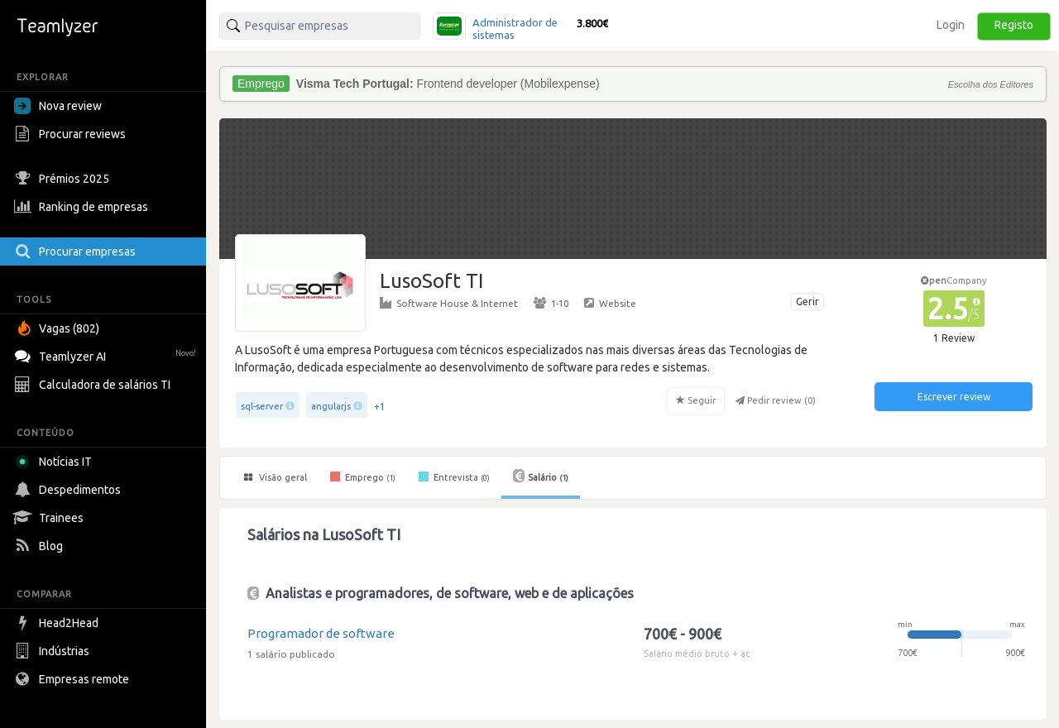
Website (610, 303)
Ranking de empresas (83, 206)
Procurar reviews (72, 134)
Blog (40, 546)
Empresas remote (73, 679)
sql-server (262, 406)
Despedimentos (69, 489)
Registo (1013, 24)
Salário (540, 475)
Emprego (362, 476)
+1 (380, 406)
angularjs (331, 406)
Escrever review (954, 396)
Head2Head (58, 623)
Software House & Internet (449, 303)
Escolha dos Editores (990, 84)
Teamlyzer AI (107, 354)
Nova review (58, 106)
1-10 (551, 303)
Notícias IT (56, 461)
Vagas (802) (58, 328)
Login (951, 24)
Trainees (51, 517)
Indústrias (53, 651)
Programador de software (321, 633)
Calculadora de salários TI (94, 384)
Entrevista (454, 476)
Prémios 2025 (63, 178)
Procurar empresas (77, 251)
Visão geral (275, 477)
